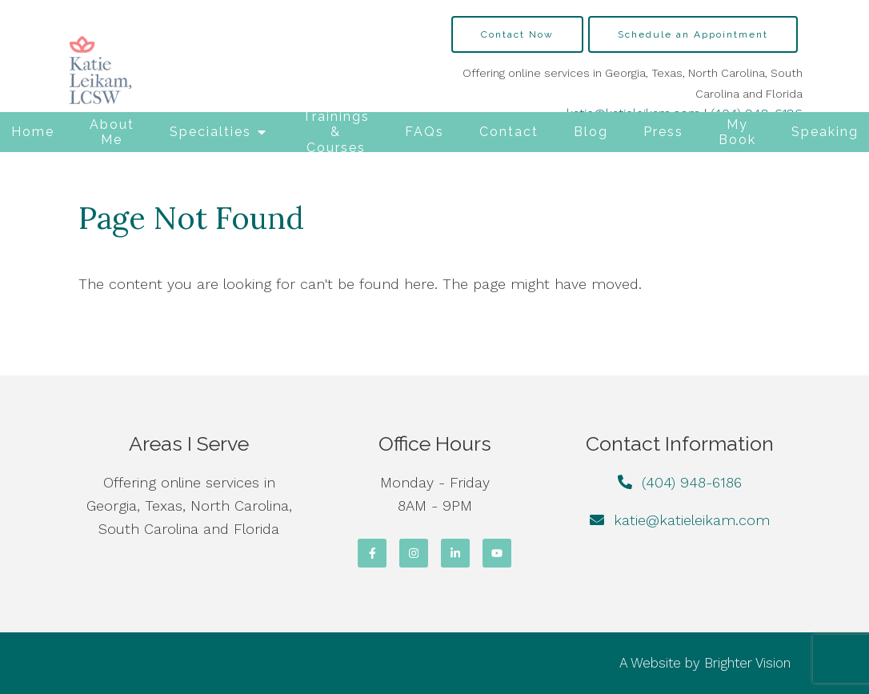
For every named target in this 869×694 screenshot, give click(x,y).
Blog (591, 131)
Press (663, 131)
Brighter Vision (747, 663)
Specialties (210, 131)
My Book (737, 132)
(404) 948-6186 (692, 482)
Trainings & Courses (336, 132)
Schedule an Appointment (693, 34)
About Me (112, 132)
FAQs (424, 131)
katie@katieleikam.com (692, 519)
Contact (509, 131)
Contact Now (517, 34)
